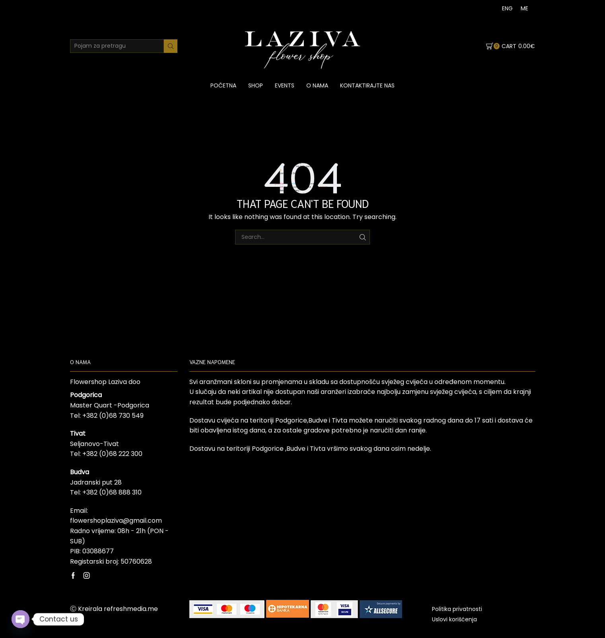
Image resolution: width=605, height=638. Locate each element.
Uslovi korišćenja (454, 619)
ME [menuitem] (524, 8)
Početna (223, 85)
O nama (317, 85)
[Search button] (170, 46)
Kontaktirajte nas (367, 85)
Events (284, 85)
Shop (255, 85)
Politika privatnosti (457, 609)
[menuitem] (507, 8)
